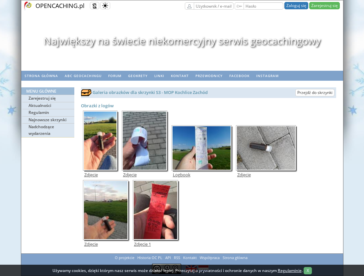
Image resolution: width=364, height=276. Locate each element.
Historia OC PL (149, 257)
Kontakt (180, 75)
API (168, 257)
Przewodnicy (209, 75)
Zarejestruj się (324, 5)
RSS (177, 257)
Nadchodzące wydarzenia (41, 130)
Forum (114, 75)
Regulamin (39, 112)
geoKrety (138, 75)
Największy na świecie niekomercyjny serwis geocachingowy (182, 40)
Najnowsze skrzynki (47, 120)
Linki (159, 75)
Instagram (267, 75)
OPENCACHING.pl (60, 6)
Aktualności (40, 105)
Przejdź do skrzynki (314, 92)
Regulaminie (290, 270)
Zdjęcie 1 (142, 244)
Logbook (181, 175)
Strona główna (41, 75)
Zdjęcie (91, 175)
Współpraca (210, 257)
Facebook (239, 75)
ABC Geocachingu (83, 75)
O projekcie (124, 257)
